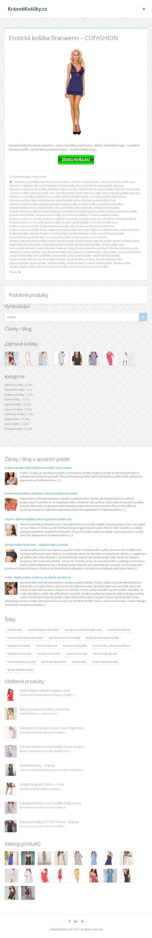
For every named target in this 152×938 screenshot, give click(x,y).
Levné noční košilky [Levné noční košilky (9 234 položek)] (76, 653)
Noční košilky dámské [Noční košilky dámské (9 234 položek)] (105, 653)
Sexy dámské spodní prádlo (84, 252)
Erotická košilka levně (22, 207)
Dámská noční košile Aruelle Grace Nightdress (52, 728)
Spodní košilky (13, 404)
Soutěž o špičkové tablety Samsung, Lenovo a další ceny (38, 519)
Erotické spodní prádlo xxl (77, 222)
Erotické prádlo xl (125, 219)
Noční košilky (12, 399)
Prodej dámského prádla (91, 248)
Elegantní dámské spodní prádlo (58, 204)
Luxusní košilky (14, 409)
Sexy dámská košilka (53, 252)
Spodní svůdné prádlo (109, 259)
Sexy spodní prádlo (79, 255)
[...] (59, 480)
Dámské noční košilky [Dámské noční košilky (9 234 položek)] (75, 645)
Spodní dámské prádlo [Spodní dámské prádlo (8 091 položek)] (20, 669)
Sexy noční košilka (129, 252)
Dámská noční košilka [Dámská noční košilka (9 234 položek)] (19, 653)
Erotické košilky (22, 176)
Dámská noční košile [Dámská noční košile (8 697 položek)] (18, 645)
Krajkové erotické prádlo (104, 229)
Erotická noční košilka (106, 207)
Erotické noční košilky (22, 215)
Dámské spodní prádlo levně (27, 200)
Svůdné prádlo (75, 263)
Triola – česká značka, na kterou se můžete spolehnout (38, 577)
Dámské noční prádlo (127, 189)
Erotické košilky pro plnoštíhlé (56, 211)
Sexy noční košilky (21, 255)
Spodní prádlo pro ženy (80, 259)
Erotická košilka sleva (49, 207)
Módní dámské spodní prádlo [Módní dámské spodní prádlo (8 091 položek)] (102, 637)
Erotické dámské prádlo (24, 211)
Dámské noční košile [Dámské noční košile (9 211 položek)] (48, 653)
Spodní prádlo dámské (23, 259)
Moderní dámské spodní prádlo (28, 241)
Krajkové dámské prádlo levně (95, 226)
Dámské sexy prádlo (48, 196)
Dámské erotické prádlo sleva (64, 185)
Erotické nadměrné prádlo (121, 211)
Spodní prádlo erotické (51, 259)
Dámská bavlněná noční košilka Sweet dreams (52, 747)
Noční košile (12, 419)
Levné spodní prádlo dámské (89, 237)
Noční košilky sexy (113, 244)
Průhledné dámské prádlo (122, 248)
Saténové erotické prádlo (25, 252)
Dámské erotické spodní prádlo (28, 189)
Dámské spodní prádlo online (63, 200)
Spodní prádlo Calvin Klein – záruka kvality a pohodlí (36, 545)
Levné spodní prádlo (58, 237)
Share (15, 272)
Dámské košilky (14, 385)
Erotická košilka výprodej (78, 207)
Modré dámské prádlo (98, 241)
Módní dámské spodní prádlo (66, 241)
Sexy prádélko (42, 255)
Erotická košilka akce (110, 204)
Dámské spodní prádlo (75, 196)
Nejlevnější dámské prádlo (25, 244)
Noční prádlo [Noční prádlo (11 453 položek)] (79, 661)
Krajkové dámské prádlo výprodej (67, 229)
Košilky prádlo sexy (105, 222)
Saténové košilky (15, 414)
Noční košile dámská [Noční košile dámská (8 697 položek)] (119, 629)
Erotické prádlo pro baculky (26, 219)
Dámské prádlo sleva (95, 193)
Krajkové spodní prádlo (54, 233)
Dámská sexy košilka (26, 182)
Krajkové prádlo (129, 229)
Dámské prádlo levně (69, 193)
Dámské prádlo (20, 193)
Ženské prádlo (122, 263)
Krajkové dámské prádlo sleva (28, 229)
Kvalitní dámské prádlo (83, 233)
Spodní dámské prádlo (106, 255)
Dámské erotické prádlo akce (117, 182)
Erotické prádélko (76, 215)
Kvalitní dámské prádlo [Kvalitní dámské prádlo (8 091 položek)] (105, 661)
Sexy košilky (39, 176)
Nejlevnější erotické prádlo (58, 244)
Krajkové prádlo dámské (24, 233)
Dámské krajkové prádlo (63, 189)
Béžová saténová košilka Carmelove (45, 709)
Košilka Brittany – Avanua (37, 765)
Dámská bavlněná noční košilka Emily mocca (50, 803)
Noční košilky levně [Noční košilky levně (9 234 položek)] (46, 645)
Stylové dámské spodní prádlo (28, 263)
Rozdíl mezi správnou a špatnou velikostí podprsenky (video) (41, 493)
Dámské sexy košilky (22, 196)
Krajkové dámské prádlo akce (58, 226)
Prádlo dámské (45, 248)
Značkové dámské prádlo (52, 266)
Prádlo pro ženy (65, 248)
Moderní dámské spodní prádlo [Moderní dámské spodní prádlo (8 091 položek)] (25, 637)
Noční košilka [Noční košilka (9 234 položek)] (14, 629)
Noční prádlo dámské (22, 248)
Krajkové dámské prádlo (24, 226)
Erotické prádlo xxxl (21, 222)
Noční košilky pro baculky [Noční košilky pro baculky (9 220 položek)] (21, 661)
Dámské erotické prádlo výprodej (104, 185)
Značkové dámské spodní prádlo (88, 266)
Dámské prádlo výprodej (124, 193)
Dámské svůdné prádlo (24, 204)
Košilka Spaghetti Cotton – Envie (42, 784)
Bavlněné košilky (15, 389)
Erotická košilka (88, 204)
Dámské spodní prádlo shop (99, 200)
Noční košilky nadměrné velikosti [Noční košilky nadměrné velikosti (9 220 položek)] (111, 645)
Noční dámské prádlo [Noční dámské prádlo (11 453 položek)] (54, 661)
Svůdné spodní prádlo (99, 263)
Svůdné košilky (56, 263)
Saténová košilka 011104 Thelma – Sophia (49, 822)
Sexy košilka (109, 252)
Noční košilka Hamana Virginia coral (44, 690)
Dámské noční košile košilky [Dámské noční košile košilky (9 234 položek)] (64, 637)
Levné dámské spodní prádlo (27, 237)
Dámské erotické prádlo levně (27, 185)
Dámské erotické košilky (54, 182)
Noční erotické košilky (88, 244)
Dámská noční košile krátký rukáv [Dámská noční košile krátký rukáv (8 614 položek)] (83, 629)
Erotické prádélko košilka (104, 215)
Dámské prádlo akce (42, 193)
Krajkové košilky (14, 394)
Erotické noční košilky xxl (50, 215)
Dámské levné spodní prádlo (96, 189)
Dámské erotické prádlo (84, 182)
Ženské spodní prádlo (23, 266)
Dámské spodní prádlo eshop (108, 196)
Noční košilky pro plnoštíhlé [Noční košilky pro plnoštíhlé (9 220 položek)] (43, 629)
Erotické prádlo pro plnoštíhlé (96, 219)
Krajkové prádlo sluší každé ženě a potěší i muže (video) (38, 467)
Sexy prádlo (59, 255)
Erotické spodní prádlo (47, 222)
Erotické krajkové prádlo (89, 211)
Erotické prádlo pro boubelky (60, 219)
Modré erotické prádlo (126, 241)
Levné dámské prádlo (111, 233)
